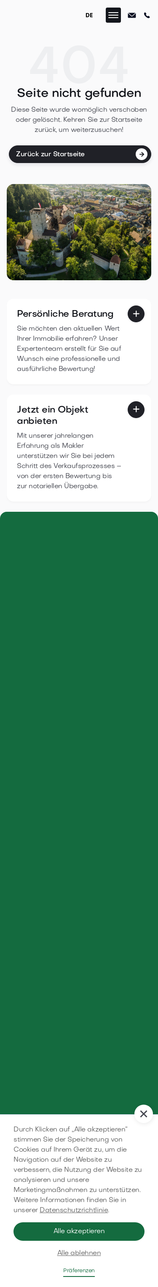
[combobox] (89, 15)
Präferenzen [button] (79, 1271)
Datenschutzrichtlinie (74, 1210)
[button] (113, 15)
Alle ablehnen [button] (79, 1253)
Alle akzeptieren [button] (79, 1231)
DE (89, 15)
